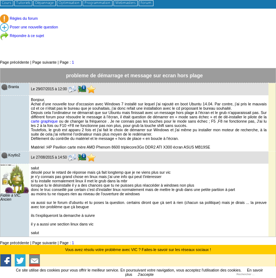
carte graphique (44, 121)
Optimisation (69, 3)
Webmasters (125, 3)
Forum (146, 3)
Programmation (97, 3)
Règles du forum (19, 18)
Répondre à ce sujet (22, 35)
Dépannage (44, 3)
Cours (6, 3)
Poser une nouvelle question (29, 27)
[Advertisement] (138, 43)
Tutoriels (23, 3)
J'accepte (146, 274)
